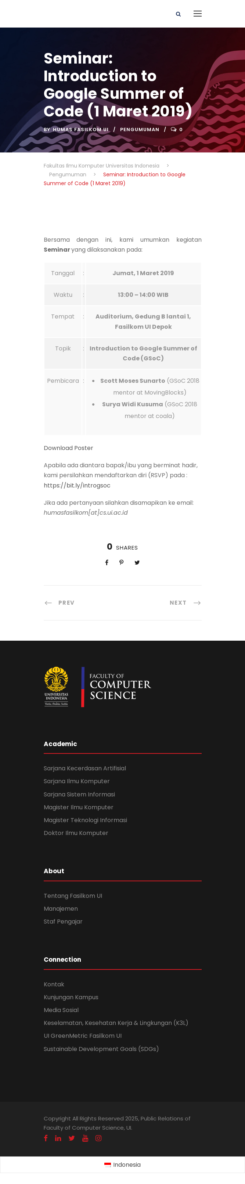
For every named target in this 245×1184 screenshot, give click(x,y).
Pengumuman (139, 129)
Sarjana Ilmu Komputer (77, 781)
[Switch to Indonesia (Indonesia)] (122, 1165)
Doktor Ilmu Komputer (76, 833)
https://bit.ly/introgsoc (77, 485)
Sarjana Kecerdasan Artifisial (85, 768)
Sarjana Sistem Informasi (79, 794)
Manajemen (61, 908)
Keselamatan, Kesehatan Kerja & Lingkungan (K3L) (116, 1023)
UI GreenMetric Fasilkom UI (83, 1036)
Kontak (54, 984)
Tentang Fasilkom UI (73, 896)
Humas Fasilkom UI (81, 129)
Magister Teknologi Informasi (85, 820)
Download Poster (68, 448)
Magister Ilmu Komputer (79, 807)
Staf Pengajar (63, 921)
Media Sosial (61, 1010)
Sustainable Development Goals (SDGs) (101, 1049)
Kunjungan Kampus (71, 997)
